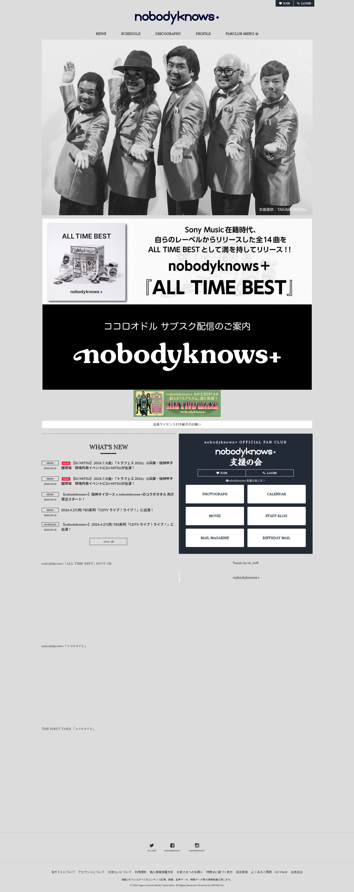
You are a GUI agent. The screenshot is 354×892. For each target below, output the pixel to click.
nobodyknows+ (246, 577)
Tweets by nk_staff (246, 563)
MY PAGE (281, 872)
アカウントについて (91, 872)
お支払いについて (120, 872)
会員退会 (297, 872)
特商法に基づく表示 (219, 872)
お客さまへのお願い (190, 872)
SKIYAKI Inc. (217, 885)
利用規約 (140, 872)
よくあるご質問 (261, 872)
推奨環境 (242, 872)
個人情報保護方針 (161, 872)
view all (108, 541)
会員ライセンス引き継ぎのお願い (177, 424)
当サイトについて (63, 872)
